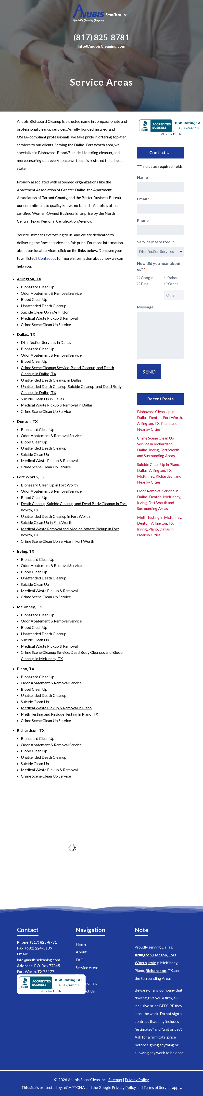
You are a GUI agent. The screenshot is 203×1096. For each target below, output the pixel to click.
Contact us (47, 258)
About (81, 951)
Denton (160, 954)
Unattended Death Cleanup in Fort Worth (55, 516)
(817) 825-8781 (101, 37)
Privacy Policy (137, 1079)
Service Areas (87, 967)
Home (81, 944)
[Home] (101, 14)
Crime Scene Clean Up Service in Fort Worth (57, 541)
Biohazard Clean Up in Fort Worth (49, 485)
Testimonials (86, 983)
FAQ (80, 959)
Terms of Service (157, 1087)
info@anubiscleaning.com (38, 959)
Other (173, 284)
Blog (80, 975)
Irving (153, 962)
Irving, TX (25, 551)
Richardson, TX (31, 730)
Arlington (143, 954)
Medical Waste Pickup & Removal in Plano (56, 707)
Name (143, 177)
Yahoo (173, 277)
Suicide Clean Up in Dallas (42, 398)
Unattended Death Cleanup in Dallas (51, 380)
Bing (145, 284)
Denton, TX (27, 421)
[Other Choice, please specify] (174, 295)
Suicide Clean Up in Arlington (45, 312)
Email (143, 199)
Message (145, 307)
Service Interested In (156, 241)
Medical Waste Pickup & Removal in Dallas (57, 405)
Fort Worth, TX (31, 477)
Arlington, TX (29, 278)
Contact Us (85, 991)
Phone (144, 220)
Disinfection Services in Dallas (46, 342)
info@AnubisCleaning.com (101, 46)
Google (146, 277)
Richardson (156, 970)
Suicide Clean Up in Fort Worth (46, 522)
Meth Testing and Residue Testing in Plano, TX (59, 714)
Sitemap (115, 1079)
